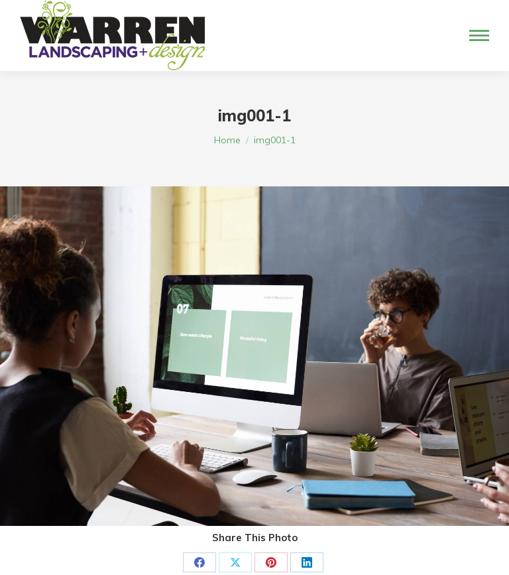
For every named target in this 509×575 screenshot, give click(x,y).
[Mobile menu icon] (479, 35)
